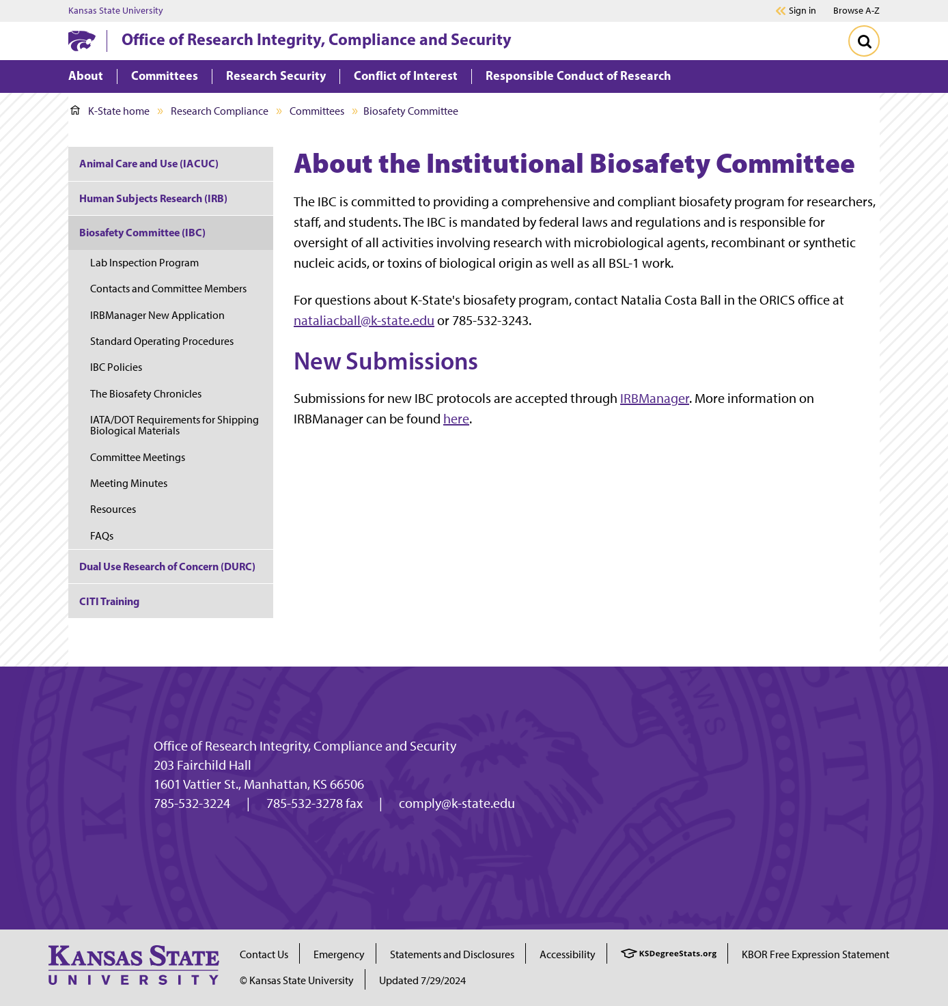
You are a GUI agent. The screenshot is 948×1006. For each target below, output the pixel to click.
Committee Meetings (137, 457)
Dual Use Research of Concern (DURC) (167, 566)
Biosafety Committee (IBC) (142, 232)
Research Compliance (219, 110)
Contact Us (264, 954)
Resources (113, 509)
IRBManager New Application (157, 315)
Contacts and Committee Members (168, 288)
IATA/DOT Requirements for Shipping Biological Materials (174, 425)
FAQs (101, 535)
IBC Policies (116, 367)
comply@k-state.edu (457, 803)
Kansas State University (115, 10)
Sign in (802, 10)
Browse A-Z (856, 10)
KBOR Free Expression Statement (815, 954)
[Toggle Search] (864, 41)
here (456, 418)
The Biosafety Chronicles (145, 393)
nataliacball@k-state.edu (364, 320)
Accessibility (568, 954)
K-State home (110, 110)
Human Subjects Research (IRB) (153, 198)
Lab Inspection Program (144, 262)
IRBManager (654, 398)
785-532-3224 (192, 803)
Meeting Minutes (128, 483)
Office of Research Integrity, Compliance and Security (317, 39)
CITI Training (109, 601)
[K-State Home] (82, 40)
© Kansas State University (297, 980)
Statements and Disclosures (452, 954)
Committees (317, 110)
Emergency (339, 954)
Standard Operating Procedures (162, 341)
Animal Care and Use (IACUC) (149, 163)
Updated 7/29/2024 (422, 980)
